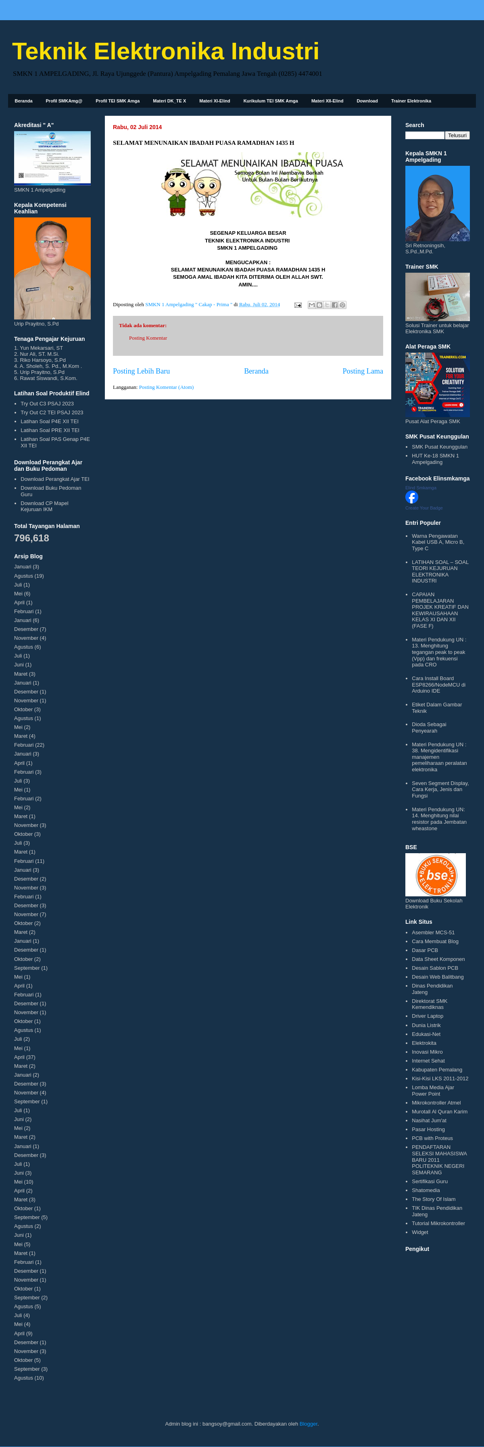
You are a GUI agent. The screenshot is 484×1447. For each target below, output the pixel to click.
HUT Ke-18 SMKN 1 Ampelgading (435, 459)
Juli (18, 585)
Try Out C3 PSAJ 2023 (47, 404)
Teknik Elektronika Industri (165, 51)
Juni (19, 665)
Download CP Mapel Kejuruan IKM (44, 506)
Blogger (308, 1424)
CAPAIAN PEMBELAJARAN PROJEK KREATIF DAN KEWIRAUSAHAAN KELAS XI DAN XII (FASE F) (440, 610)
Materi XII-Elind (327, 100)
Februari (23, 611)
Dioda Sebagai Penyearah (429, 727)
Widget (420, 1232)
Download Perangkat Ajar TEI (55, 479)
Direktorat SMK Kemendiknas (429, 1004)
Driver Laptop (427, 1016)
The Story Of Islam (433, 1199)
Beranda (24, 100)
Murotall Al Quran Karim (439, 1112)
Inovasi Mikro (427, 1052)
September (27, 968)
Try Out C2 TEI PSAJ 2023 (52, 412)
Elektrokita (424, 1043)
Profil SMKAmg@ (64, 100)
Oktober (23, 709)
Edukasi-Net (426, 1034)
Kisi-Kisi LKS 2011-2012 (440, 1078)
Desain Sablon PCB (435, 968)
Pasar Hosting (428, 1129)
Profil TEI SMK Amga (118, 100)
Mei (18, 594)
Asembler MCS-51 (433, 932)
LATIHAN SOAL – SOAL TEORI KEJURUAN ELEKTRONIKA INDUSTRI (440, 571)
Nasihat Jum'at (429, 1120)
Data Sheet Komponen (438, 959)
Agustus (23, 576)
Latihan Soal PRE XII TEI (50, 430)
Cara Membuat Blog (435, 941)
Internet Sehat (428, 1061)
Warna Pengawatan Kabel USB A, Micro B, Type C (438, 542)
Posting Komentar (148, 338)
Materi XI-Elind (214, 100)
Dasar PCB (425, 950)
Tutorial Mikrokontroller (438, 1223)
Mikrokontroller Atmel (436, 1103)
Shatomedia (426, 1190)
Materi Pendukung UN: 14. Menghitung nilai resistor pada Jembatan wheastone (439, 818)
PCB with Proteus (432, 1138)
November (26, 638)
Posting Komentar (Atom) (166, 387)
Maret (20, 674)
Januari (22, 567)
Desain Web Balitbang (437, 977)
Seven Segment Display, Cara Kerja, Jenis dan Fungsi (440, 789)
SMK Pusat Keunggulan (439, 447)
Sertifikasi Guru (430, 1181)
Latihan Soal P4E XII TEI (50, 421)
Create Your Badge (424, 507)
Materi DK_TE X (169, 100)
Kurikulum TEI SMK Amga (271, 100)
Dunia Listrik (426, 1025)
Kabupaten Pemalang (437, 1070)
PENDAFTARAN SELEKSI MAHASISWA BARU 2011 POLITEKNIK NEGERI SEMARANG (439, 1159)
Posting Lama (362, 371)
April (19, 602)
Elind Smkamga (420, 487)
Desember (26, 629)
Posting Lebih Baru (141, 371)
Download (367, 100)
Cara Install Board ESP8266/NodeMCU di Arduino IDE (438, 684)
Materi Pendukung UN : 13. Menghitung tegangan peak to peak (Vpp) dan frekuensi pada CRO (439, 652)
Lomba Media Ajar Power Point (433, 1090)
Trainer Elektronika (411, 100)
